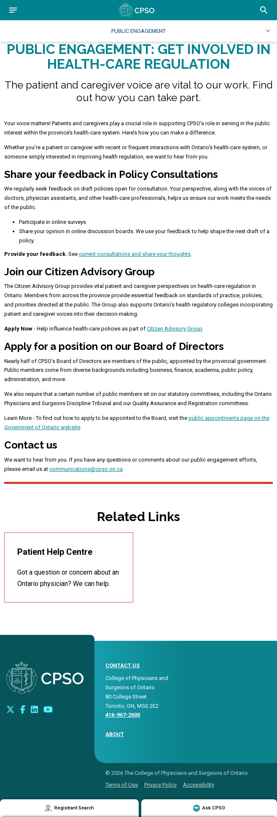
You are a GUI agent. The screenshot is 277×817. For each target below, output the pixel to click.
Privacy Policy (160, 785)
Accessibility (198, 785)
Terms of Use (121, 785)
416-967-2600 (122, 715)
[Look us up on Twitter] (10, 709)
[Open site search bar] (264, 10)
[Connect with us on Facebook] (22, 709)
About (114, 734)
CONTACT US (122, 665)
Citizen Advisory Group (174, 328)
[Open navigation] (13, 10)
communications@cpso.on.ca (86, 469)
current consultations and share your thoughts (135, 254)
